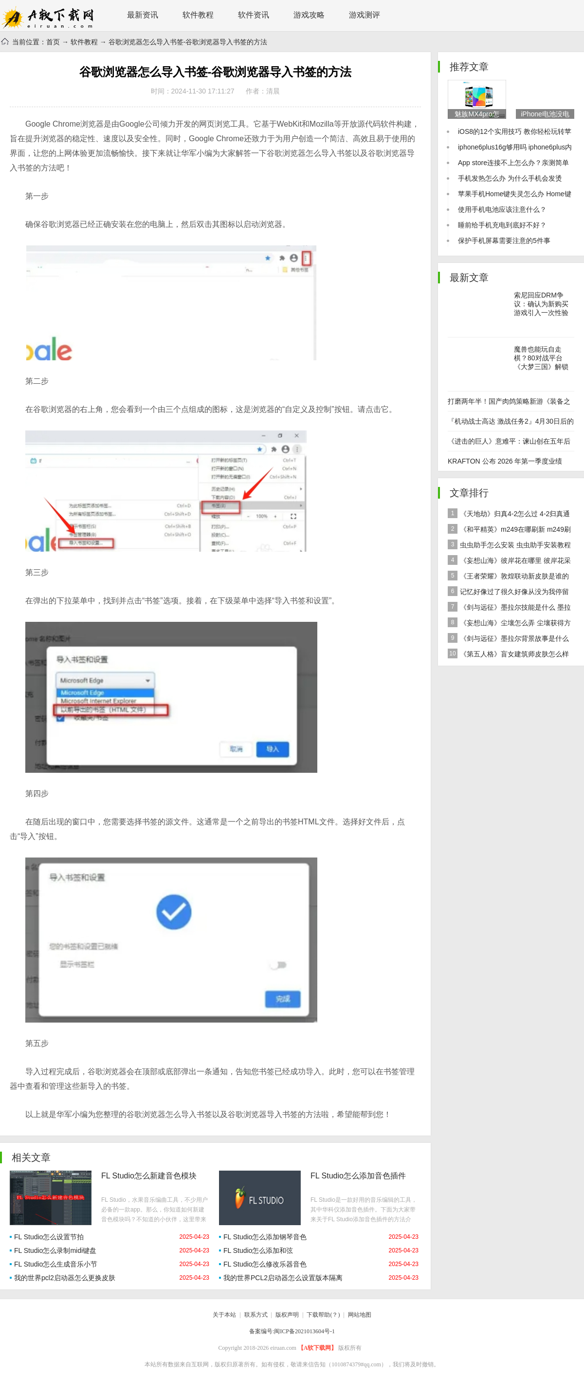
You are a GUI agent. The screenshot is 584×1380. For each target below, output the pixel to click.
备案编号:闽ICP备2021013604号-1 (292, 1331)
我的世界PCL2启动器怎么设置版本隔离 (283, 1278)
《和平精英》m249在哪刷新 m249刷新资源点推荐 (509, 530)
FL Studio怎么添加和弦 (258, 1250)
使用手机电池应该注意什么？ (502, 209)
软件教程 (198, 15)
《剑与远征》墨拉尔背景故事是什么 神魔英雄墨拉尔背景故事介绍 (508, 639)
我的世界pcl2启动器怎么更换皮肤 (64, 1278)
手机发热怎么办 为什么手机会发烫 (510, 178)
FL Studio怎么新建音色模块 (149, 1176)
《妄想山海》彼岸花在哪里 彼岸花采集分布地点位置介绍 (509, 561)
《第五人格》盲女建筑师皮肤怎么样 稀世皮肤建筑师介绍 (508, 655)
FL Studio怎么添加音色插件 (358, 1176)
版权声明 (287, 1314)
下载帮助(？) (323, 1314)
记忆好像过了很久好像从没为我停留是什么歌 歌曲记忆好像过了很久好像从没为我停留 (510, 592)
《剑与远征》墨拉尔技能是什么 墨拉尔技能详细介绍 (509, 608)
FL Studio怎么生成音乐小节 (55, 1264)
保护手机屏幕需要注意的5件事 (504, 240)
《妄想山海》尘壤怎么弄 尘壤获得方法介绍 (509, 624)
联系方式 (256, 1314)
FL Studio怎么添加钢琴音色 (265, 1237)
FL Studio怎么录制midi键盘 (55, 1250)
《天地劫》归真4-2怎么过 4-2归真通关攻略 (509, 515)
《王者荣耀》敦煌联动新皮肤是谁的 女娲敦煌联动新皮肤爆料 (508, 577)
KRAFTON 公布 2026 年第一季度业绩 (505, 461)
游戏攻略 (309, 15)
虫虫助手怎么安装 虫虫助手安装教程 (509, 544)
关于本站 (224, 1314)
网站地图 (359, 1314)
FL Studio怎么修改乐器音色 (265, 1264)
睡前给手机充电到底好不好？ (502, 225)
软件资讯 (253, 15)
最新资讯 (142, 15)
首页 (53, 42)
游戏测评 (364, 15)
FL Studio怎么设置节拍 (49, 1237)
